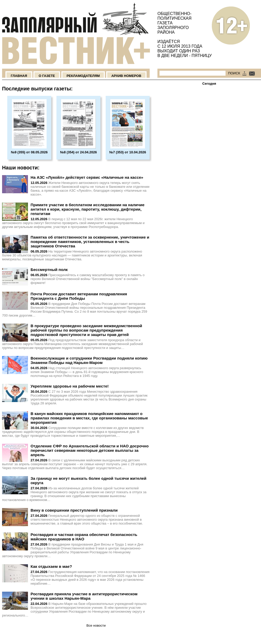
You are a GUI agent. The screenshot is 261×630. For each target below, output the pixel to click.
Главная (19, 76)
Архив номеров (126, 76)
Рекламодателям (83, 76)
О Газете (47, 76)
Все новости (96, 625)
